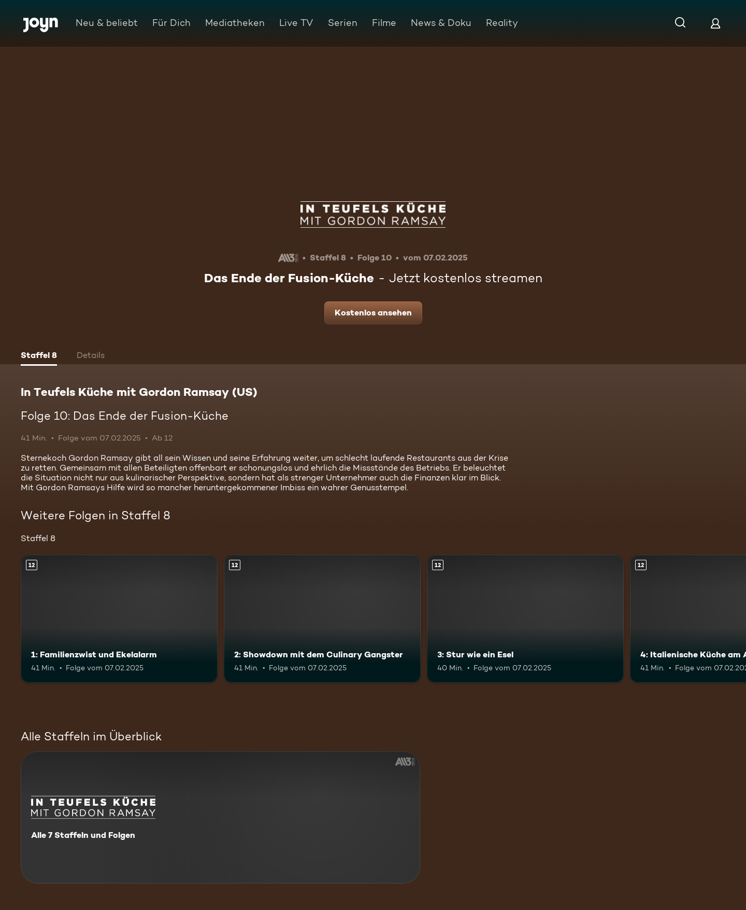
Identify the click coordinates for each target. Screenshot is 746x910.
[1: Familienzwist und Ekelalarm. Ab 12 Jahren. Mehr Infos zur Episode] (119, 619)
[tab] (39, 356)
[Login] (715, 23)
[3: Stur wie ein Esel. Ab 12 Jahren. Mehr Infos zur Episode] (525, 619)
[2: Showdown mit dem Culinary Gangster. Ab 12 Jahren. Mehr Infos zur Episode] (322, 619)
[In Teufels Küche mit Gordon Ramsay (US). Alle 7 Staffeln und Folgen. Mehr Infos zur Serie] (220, 817)
